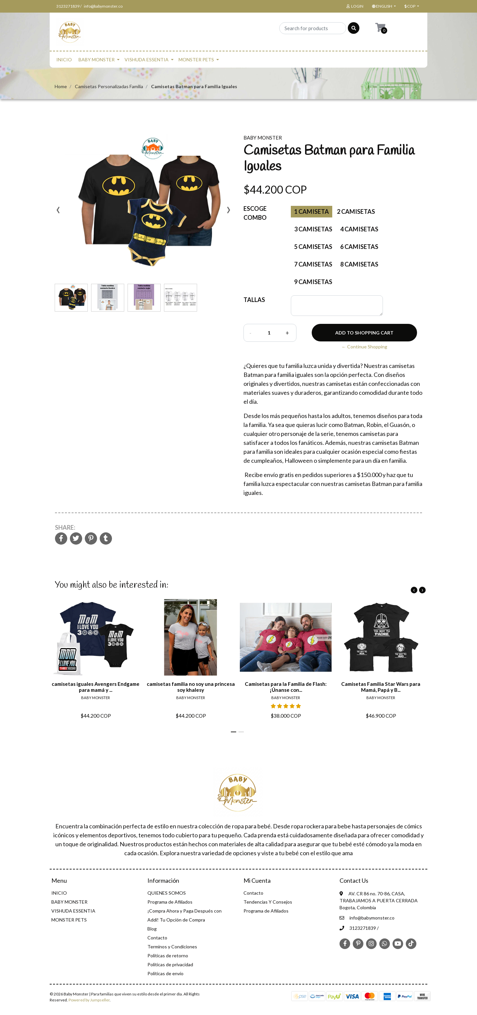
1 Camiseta (311, 211)
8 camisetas (359, 264)
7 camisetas (313, 264)
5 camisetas (313, 246)
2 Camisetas (356, 211)
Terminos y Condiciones (172, 946)
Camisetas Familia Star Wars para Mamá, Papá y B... (380, 687)
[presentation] (58, 212)
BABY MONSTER (97, 59)
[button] (383, 6)
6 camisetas (359, 246)
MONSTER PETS (196, 59)
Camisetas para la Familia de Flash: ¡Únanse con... (286, 687)
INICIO (64, 59)
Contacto (157, 937)
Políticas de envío (165, 973)
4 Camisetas (359, 229)
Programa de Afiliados (169, 902)
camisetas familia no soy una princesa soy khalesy (191, 687)
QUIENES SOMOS (166, 893)
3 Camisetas (313, 229)
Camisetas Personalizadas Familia (109, 86)
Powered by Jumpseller (89, 999)
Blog (152, 928)
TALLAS (254, 299)
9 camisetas (313, 281)
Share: (65, 527)
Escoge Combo (255, 213)
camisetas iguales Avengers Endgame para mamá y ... (95, 687)
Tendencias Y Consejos (267, 902)
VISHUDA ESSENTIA (147, 59)
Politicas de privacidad (170, 964)
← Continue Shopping (364, 346)
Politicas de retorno (167, 955)
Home (61, 86)
